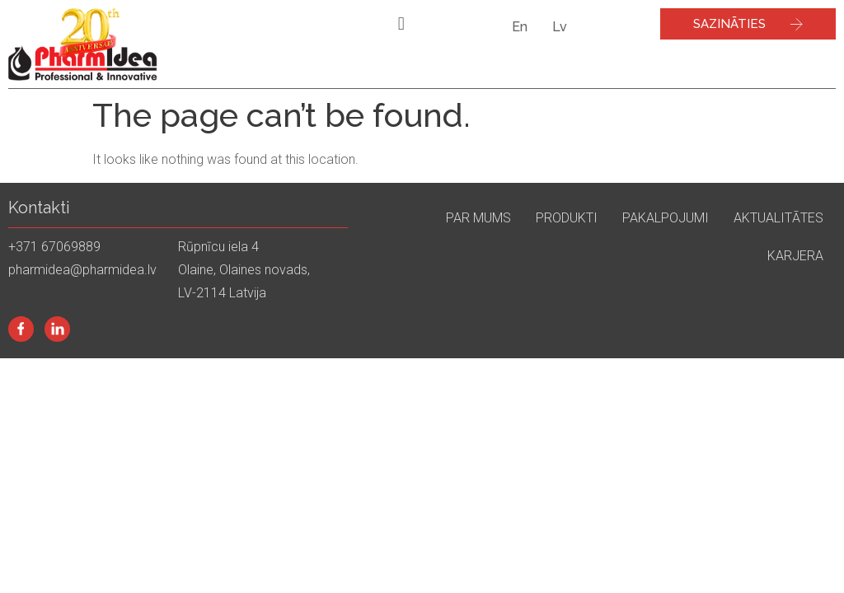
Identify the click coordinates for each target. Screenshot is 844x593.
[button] (401, 23)
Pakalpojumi (665, 218)
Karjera (795, 256)
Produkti (567, 218)
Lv (559, 27)
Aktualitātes (778, 218)
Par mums (478, 218)
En (520, 27)
